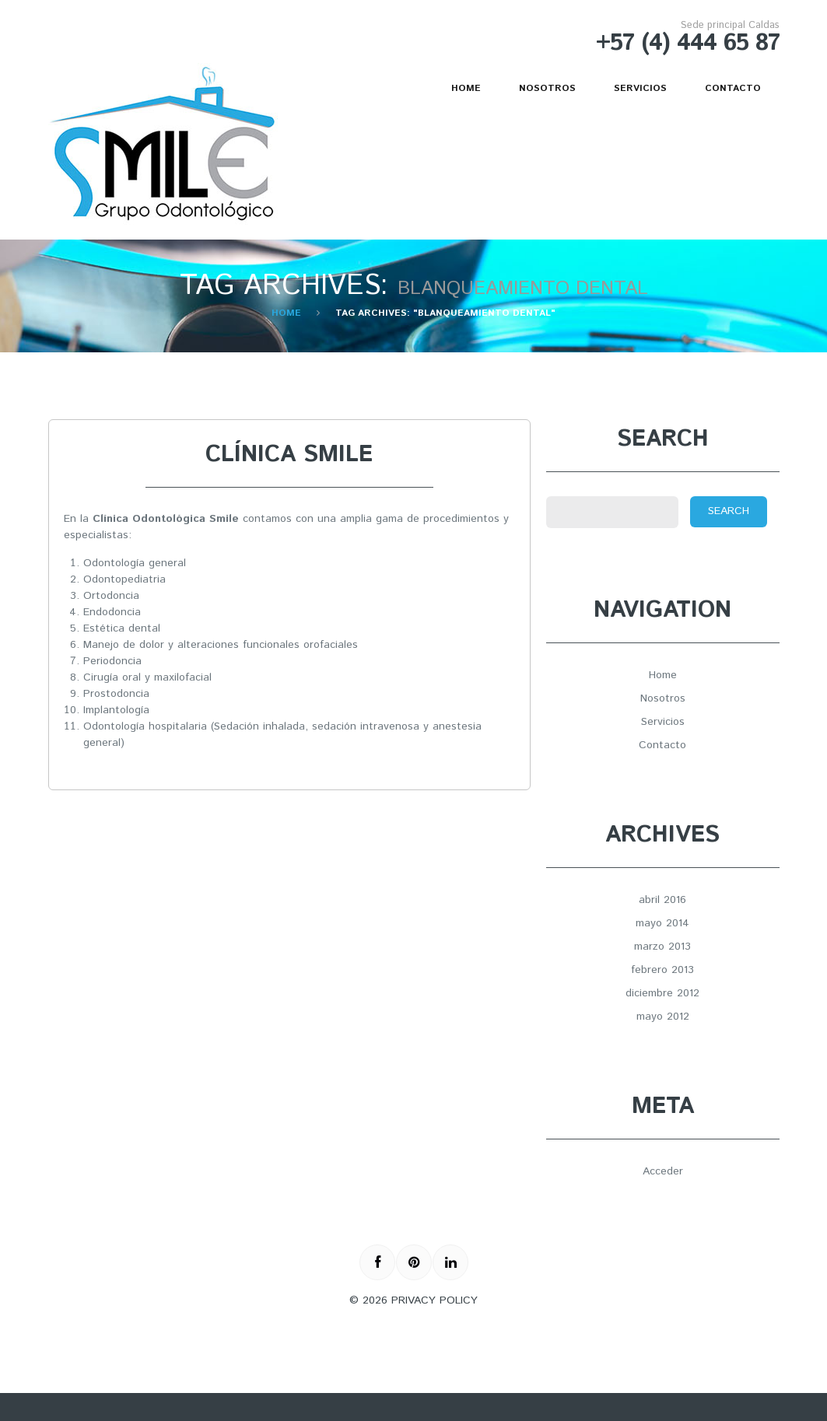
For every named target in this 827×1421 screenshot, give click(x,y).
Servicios (640, 88)
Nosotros (547, 88)
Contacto (733, 88)
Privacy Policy (434, 1300)
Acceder (663, 1171)
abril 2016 (662, 900)
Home (466, 88)
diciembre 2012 (662, 993)
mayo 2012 (662, 1016)
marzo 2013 (662, 946)
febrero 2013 (662, 970)
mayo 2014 (662, 923)
